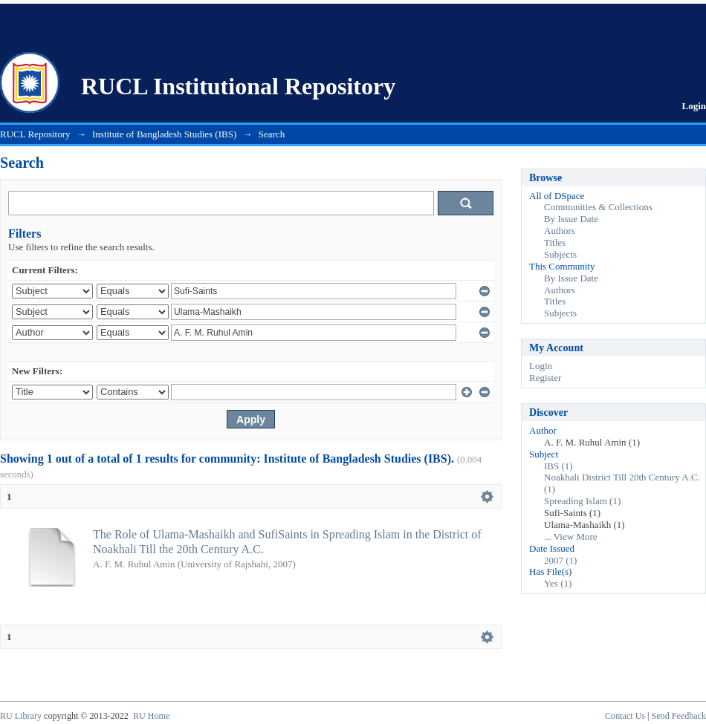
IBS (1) (558, 466)
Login (693, 105)
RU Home (151, 716)
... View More (570, 536)
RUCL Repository (35, 134)
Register (545, 377)
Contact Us (625, 716)
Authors (559, 230)
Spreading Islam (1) (582, 500)
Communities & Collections (598, 206)
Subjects (560, 254)
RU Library (21, 716)
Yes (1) (557, 583)
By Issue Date (571, 218)
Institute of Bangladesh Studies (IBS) (164, 134)
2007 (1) (560, 560)
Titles (555, 242)
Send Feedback (679, 716)
